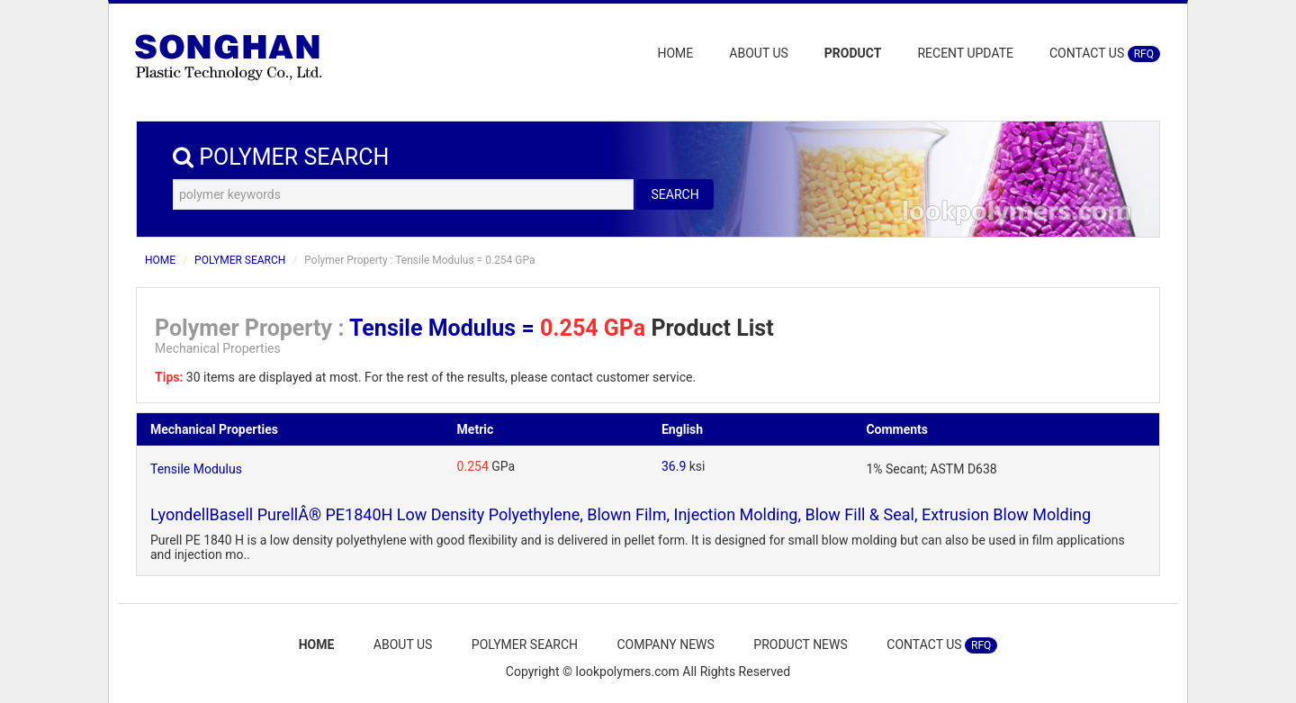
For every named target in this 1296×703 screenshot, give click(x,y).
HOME (676, 53)
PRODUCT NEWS (800, 644)
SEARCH (674, 194)
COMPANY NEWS (665, 644)
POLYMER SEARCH (239, 260)
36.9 (674, 466)
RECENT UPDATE (965, 53)
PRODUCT (853, 53)
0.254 (473, 466)
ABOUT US (758, 53)
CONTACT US (1104, 54)
